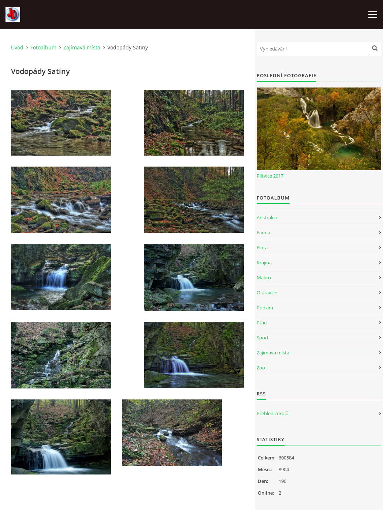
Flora (262, 247)
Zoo (261, 367)
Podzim (265, 307)
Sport (263, 337)
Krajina (264, 262)
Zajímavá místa (81, 47)
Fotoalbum (43, 47)
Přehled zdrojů (273, 413)
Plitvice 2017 (270, 175)
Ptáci (262, 322)
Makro (264, 277)
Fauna (263, 232)
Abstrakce (267, 217)
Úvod (17, 47)
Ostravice (267, 292)
